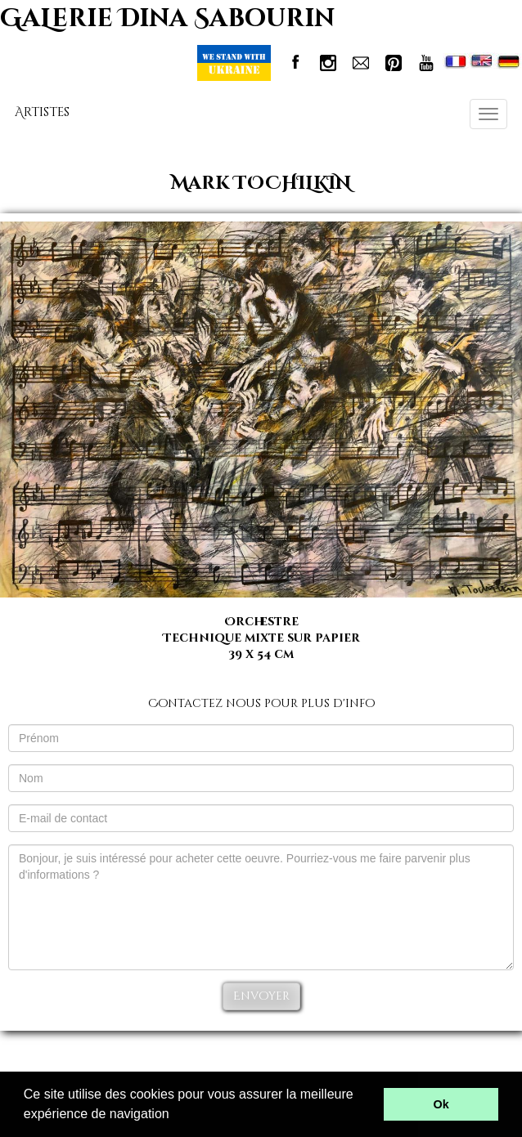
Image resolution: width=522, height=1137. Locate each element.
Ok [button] (441, 1104)
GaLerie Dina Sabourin (167, 18)
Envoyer (261, 996)
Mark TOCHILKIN (261, 183)
